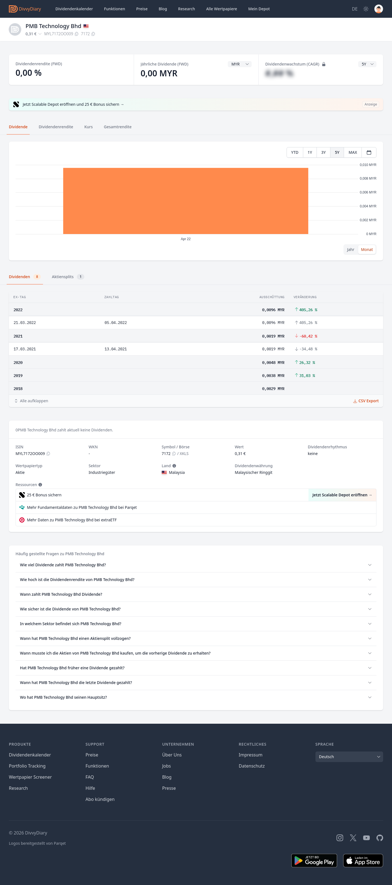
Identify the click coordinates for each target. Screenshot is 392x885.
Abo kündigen (100, 799)
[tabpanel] (196, 201)
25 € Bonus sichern (44, 494)
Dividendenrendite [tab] (56, 126)
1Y (310, 152)
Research (18, 788)
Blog (163, 8)
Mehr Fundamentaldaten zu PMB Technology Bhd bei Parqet (82, 507)
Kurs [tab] (88, 126)
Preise (142, 8)
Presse (169, 788)
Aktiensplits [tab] (68, 277)
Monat (367, 249)
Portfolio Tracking (27, 766)
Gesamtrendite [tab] (117, 126)
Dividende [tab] (18, 126)
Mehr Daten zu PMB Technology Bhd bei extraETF (72, 519)
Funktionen (114, 8)
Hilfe (90, 788)
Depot (259, 9)
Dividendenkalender (74, 8)
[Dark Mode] (366, 9)
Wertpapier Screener (30, 777)
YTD (295, 152)
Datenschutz (252, 766)
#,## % (279, 73)
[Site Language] (355, 8)
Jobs (166, 766)
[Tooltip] (173, 466)
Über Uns (172, 755)
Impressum (251, 755)
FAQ (89, 777)
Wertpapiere (221, 9)
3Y (323, 152)
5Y (337, 152)
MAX (352, 152)
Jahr (350, 249)
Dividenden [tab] (25, 277)
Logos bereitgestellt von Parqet (37, 843)
